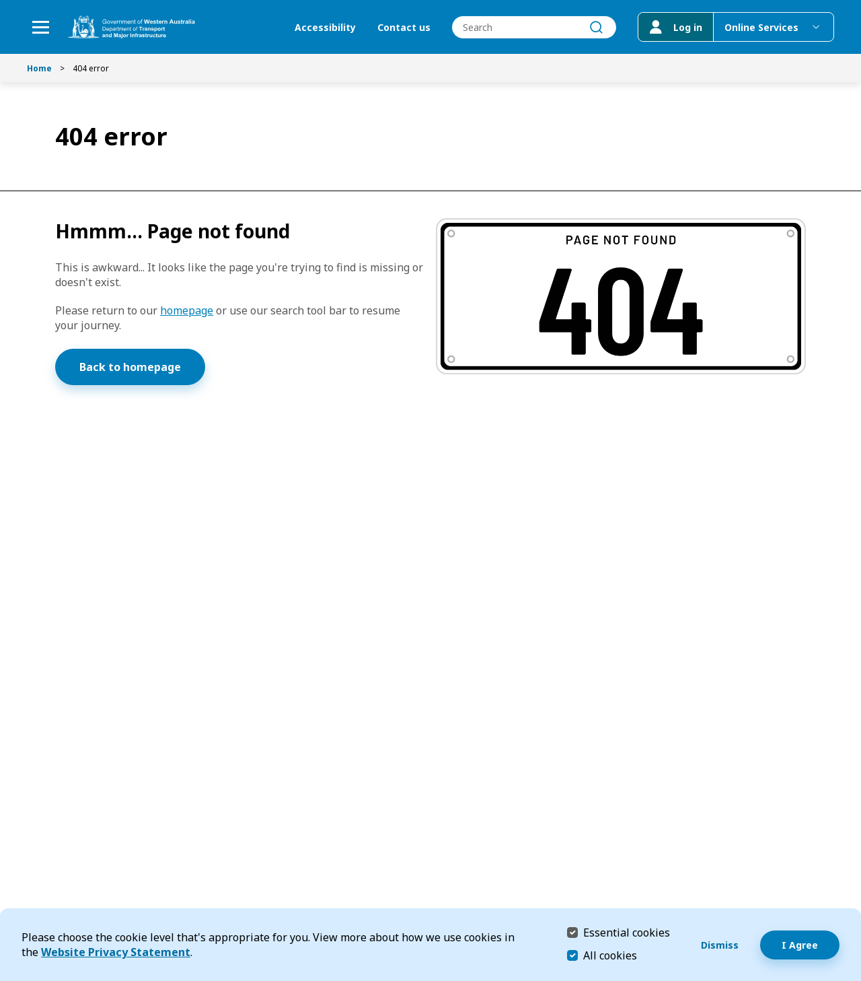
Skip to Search (3, 3)
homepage (186, 310)
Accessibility (325, 27)
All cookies (610, 955)
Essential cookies (626, 932)
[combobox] (534, 27)
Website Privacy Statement (115, 952)
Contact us (403, 27)
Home (39, 68)
